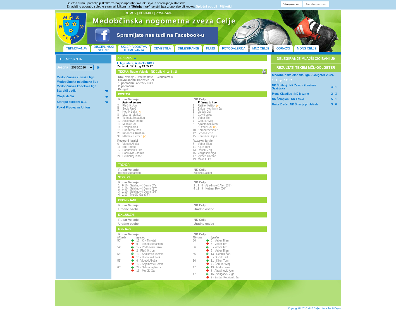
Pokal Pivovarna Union (73, 107)
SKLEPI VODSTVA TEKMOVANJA (134, 48)
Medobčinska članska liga (75, 77)
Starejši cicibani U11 (72, 101)
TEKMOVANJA (76, 48)
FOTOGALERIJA (233, 48)
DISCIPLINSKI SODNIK (104, 48)
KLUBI (210, 48)
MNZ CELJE (260, 48)
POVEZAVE (164, 13)
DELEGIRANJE (188, 48)
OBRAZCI (283, 48)
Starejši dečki (67, 90)
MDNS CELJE (307, 48)
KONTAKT (146, 13)
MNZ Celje (314, 308)
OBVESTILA (162, 48)
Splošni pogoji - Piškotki (214, 6)
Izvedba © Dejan (331, 308)
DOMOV (131, 13)
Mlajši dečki (65, 96)
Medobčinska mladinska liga (77, 81)
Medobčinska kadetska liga (76, 86)
